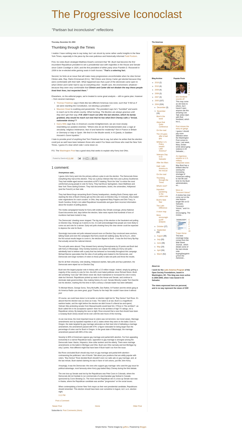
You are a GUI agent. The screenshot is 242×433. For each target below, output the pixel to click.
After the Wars (162, 163)
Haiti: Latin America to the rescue (162, 168)
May (159, 247)
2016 (157, 82)
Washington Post (67, 150)
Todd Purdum (131, 56)
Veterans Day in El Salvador (162, 157)
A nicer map (161, 212)
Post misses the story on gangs (182, 127)
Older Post (137, 406)
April (159, 250)
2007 (157, 97)
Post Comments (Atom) (72, 410)
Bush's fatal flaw (161, 201)
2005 (157, 101)
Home (97, 406)
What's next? (161, 186)
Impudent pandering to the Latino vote (162, 192)
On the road (161, 130)
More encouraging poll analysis (162, 218)
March (160, 254)
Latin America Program (174, 270)
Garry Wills (62, 124)
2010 (157, 86)
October (160, 226)
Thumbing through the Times (162, 180)
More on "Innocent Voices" (183, 191)
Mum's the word (160, 117)
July (159, 239)
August (160, 236)
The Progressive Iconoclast (117, 14)
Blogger (143, 427)
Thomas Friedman (65, 103)
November (161, 111)
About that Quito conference (162, 124)
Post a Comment (62, 401)
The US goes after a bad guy (162, 136)
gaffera (126, 427)
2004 (157, 104)
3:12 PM (61, 395)
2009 (157, 90)
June (159, 243)
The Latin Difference (161, 207)
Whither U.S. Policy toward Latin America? (161, 146)
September (161, 230)
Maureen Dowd (63, 109)
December (161, 107)
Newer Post (57, 406)
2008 (157, 93)
